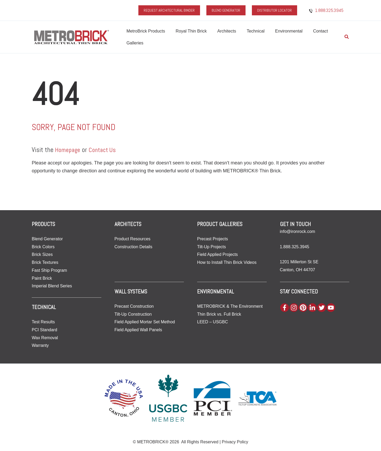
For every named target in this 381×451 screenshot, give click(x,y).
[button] (346, 37)
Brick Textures (45, 262)
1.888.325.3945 (294, 247)
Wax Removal (45, 337)
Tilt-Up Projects (211, 247)
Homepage (69, 149)
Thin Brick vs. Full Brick (219, 314)
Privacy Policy (235, 442)
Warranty (40, 345)
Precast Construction (134, 306)
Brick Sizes (42, 254)
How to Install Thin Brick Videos (226, 262)
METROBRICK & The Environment (230, 306)
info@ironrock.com (297, 231)
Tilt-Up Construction (133, 314)
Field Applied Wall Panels (138, 330)
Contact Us (106, 149)
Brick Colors (43, 247)
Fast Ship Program (49, 270)
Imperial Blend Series (52, 286)
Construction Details (133, 247)
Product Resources (133, 239)
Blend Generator (47, 239)
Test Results (43, 322)
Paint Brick (42, 278)
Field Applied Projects (217, 254)
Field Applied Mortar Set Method (145, 322)
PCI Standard (44, 329)
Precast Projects (212, 239)
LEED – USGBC (212, 322)
